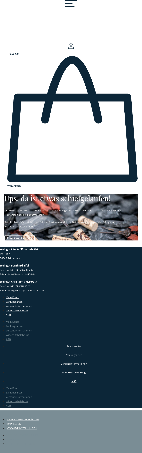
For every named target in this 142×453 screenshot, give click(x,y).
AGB (8, 315)
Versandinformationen (19, 306)
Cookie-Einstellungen (22, 428)
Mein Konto (12, 297)
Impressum (14, 424)
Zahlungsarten (14, 301)
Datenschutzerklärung (23, 419)
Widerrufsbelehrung (17, 310)
